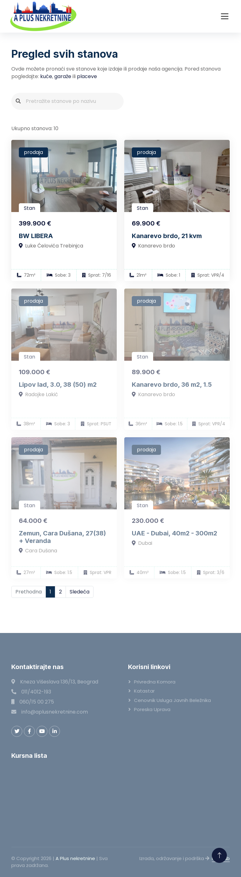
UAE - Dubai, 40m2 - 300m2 (174, 533)
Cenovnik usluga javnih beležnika (172, 700)
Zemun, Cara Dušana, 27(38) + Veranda (62, 537)
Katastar (144, 691)
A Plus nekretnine (75, 858)
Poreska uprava (152, 709)
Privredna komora (154, 681)
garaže (62, 76)
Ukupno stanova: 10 (34, 128)
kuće (46, 76)
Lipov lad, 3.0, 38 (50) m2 (58, 384)
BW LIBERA (36, 236)
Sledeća (79, 591)
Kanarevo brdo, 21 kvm (167, 236)
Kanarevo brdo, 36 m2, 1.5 (172, 384)
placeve (87, 76)
